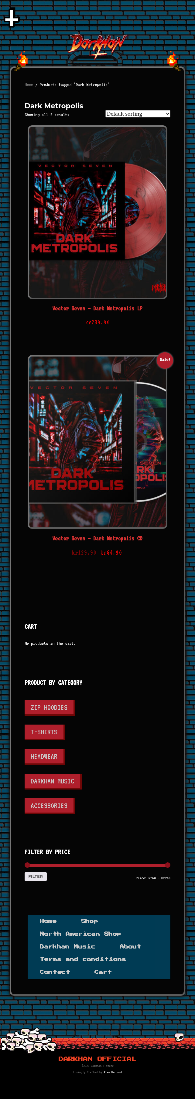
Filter (35, 876)
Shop (89, 921)
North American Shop (80, 934)
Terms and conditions (83, 959)
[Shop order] (137, 113)
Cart (103, 972)
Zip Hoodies (49, 707)
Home (29, 84)
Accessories (49, 805)
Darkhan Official (97, 1059)
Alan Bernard (113, 1072)
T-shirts (44, 732)
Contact (55, 972)
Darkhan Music (52, 781)
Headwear (44, 756)
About (130, 947)
